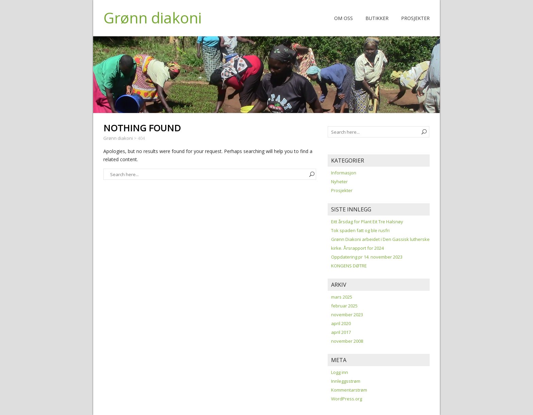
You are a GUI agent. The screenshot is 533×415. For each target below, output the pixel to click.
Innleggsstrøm (345, 381)
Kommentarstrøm (349, 390)
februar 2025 (344, 306)
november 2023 (347, 315)
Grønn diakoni (152, 17)
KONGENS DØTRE (349, 266)
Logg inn (339, 372)
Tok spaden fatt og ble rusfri (360, 230)
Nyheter (339, 181)
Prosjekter (415, 18)
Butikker (377, 18)
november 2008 (347, 341)
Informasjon (343, 173)
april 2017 (341, 332)
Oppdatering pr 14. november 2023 (366, 257)
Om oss (343, 18)
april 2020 (341, 323)
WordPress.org (346, 399)
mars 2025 (341, 297)
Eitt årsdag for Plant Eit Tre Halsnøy (367, 222)
